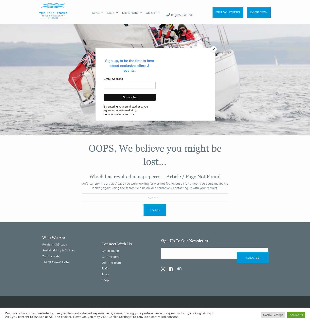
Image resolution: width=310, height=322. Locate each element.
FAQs (105, 268)
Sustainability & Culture (58, 250)
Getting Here (110, 257)
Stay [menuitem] (95, 12)
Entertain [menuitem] (130, 12)
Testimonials (50, 256)
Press (105, 274)
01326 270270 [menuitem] (179, 14)
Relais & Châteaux (54, 244)
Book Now (258, 12)
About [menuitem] (151, 12)
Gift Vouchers (228, 12)
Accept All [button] (296, 315)
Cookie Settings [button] (273, 315)
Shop (105, 280)
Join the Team (111, 263)
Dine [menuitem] (110, 12)
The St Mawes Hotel (56, 262)
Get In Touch (110, 251)
